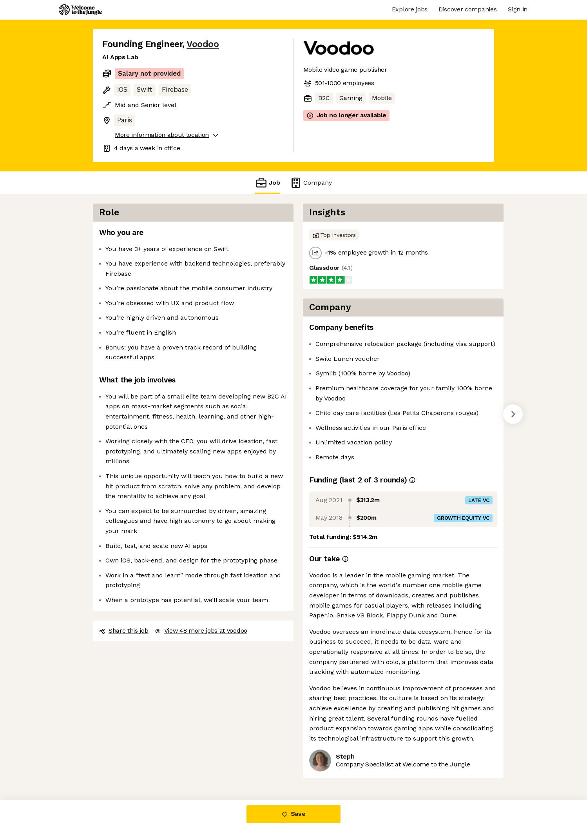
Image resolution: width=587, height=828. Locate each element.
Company (311, 182)
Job (267, 182)
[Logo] (80, 9)
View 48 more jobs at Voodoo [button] (201, 630)
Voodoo (203, 44)
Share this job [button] (124, 630)
